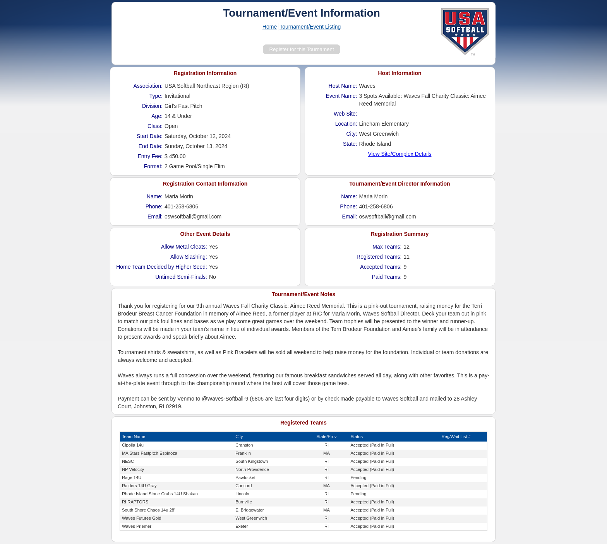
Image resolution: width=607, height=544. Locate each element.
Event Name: (341, 96)
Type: (156, 96)
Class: (155, 126)
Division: (152, 106)
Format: (153, 166)
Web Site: (345, 114)
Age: (157, 116)
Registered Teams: (379, 257)
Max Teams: (386, 247)
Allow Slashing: (188, 257)
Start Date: (150, 136)
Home (269, 27)
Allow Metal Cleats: (184, 247)
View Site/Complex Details (400, 154)
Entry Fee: (150, 156)
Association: (148, 86)
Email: (155, 216)
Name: (155, 196)
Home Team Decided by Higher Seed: (161, 267)
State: (350, 144)
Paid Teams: (387, 277)
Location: (346, 124)
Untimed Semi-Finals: (181, 277)
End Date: (151, 146)
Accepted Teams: (380, 267)
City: (351, 134)
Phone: (154, 206)
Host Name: (343, 86)
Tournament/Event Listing (310, 27)
